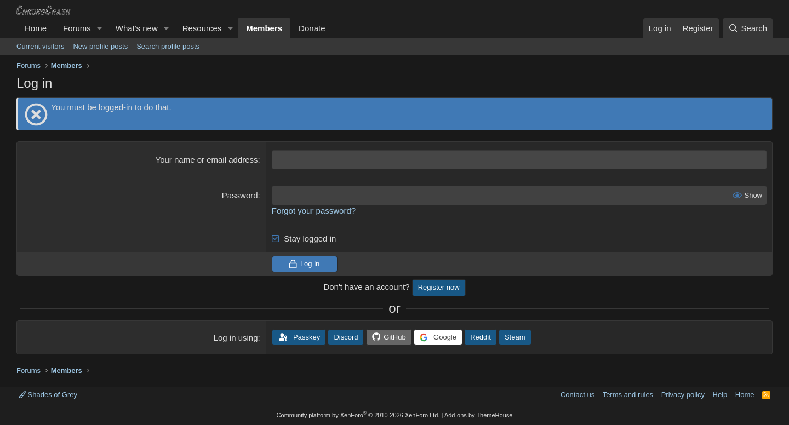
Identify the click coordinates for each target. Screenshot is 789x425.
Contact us (577, 394)
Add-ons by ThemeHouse (478, 415)
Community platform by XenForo (358, 415)
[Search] (748, 28)
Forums (77, 28)
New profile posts (100, 46)
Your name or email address (207, 159)
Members (264, 28)
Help (720, 394)
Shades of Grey (48, 394)
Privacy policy (683, 394)
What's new (137, 28)
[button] (99, 28)
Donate (312, 28)
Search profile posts (167, 46)
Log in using (236, 337)
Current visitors (40, 46)
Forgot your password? (314, 210)
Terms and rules (628, 394)
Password (240, 195)
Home (36, 28)
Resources (202, 28)
